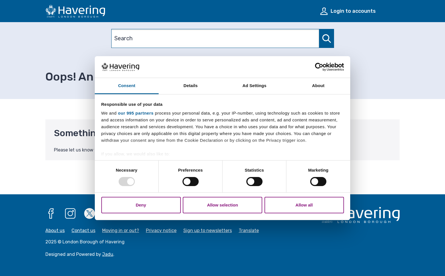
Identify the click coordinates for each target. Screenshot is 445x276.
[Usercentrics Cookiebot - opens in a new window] (319, 67)
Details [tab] (191, 85)
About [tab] (318, 85)
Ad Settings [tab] (254, 85)
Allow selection (222, 205)
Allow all (304, 205)
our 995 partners (136, 113)
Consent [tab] (126, 85)
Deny (141, 205)
